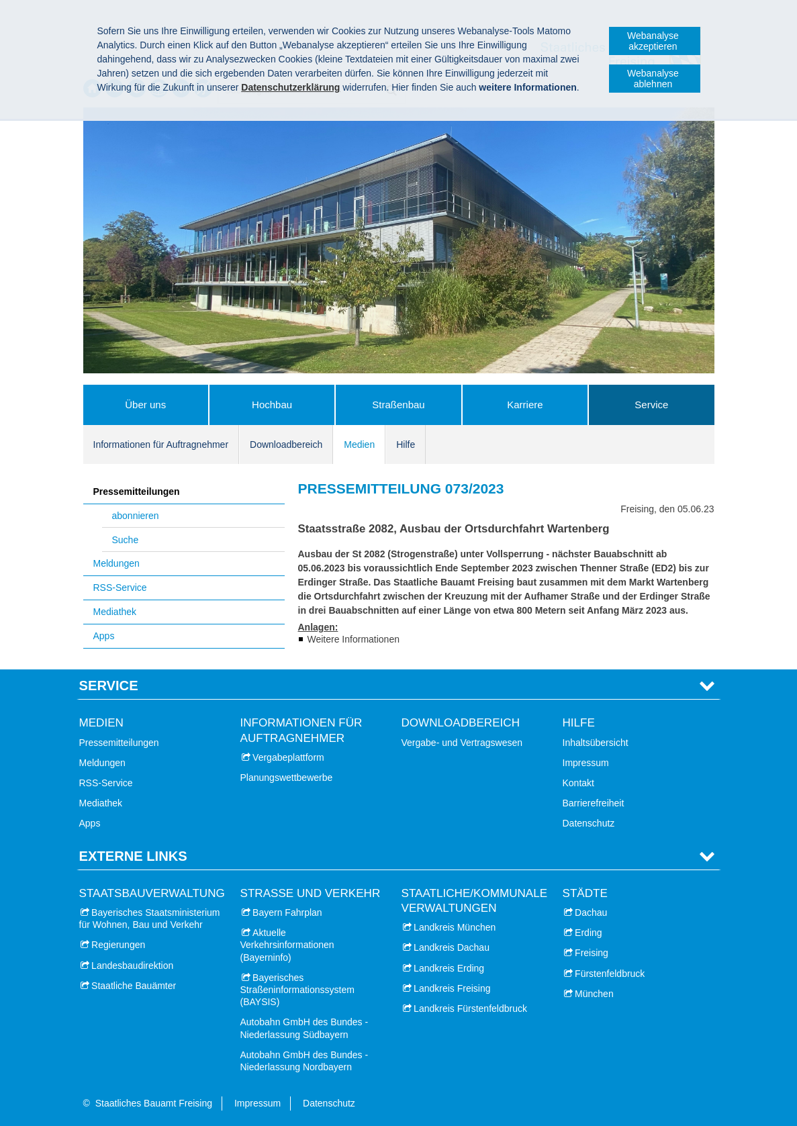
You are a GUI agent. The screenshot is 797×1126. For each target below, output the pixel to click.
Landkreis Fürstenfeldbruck (470, 1008)
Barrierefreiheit (593, 803)
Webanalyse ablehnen (653, 78)
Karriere (525, 404)
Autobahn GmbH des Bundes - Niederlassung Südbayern (304, 1028)
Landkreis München (455, 927)
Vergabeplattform (288, 757)
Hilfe (405, 444)
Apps (104, 635)
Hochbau (272, 404)
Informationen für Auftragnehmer (161, 444)
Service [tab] (108, 685)
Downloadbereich (286, 444)
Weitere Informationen (354, 639)
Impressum (586, 762)
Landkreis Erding (449, 968)
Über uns (145, 404)
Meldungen (116, 563)
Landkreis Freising (452, 988)
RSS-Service (120, 587)
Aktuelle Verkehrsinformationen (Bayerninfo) (287, 944)
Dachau (591, 912)
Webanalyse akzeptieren (653, 41)
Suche (125, 539)
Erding (588, 932)
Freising (591, 952)
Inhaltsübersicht (595, 742)
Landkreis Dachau (451, 947)
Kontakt (578, 783)
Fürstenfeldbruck (610, 973)
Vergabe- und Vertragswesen (462, 742)
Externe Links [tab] (133, 856)
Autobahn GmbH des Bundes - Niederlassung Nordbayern (304, 1060)
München (594, 993)
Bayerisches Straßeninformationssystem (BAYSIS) (297, 989)
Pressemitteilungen (136, 491)
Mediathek (115, 611)
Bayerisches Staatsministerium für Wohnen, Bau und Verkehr (149, 918)
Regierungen (118, 944)
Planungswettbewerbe (286, 777)
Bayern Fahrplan (287, 912)
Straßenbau (398, 404)
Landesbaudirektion (132, 965)
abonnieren (135, 515)
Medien (359, 444)
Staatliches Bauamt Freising (153, 1103)
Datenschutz (589, 823)
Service (651, 404)
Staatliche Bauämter (133, 985)
